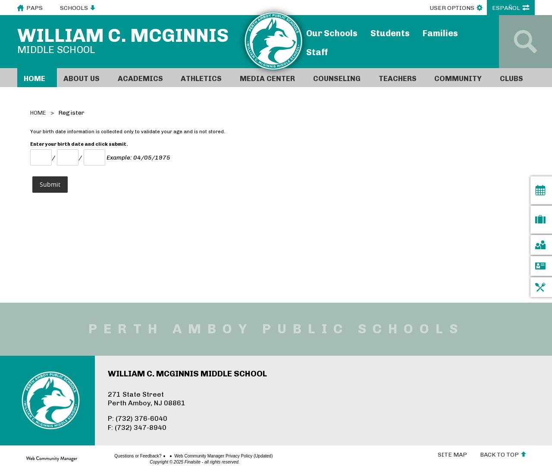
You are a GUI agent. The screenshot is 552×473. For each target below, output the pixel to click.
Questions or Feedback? (107, 456)
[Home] (37, 77)
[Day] (67, 157)
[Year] (94, 157)
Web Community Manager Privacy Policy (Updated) (193, 456)
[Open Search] (525, 41)
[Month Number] (41, 157)
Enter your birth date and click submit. (79, 144)
